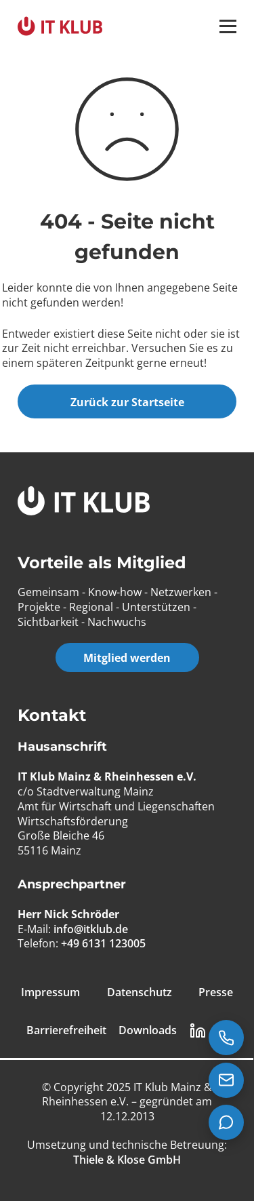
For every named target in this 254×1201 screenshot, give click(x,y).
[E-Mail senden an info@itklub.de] (226, 1080)
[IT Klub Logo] (84, 502)
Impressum (50, 992)
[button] (227, 26)
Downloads (148, 1030)
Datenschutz (139, 992)
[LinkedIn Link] (198, 1031)
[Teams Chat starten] (226, 1122)
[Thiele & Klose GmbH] (127, 1159)
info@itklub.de (91, 929)
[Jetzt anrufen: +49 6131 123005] (226, 1037)
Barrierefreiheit (66, 1030)
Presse (215, 992)
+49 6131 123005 (103, 943)
